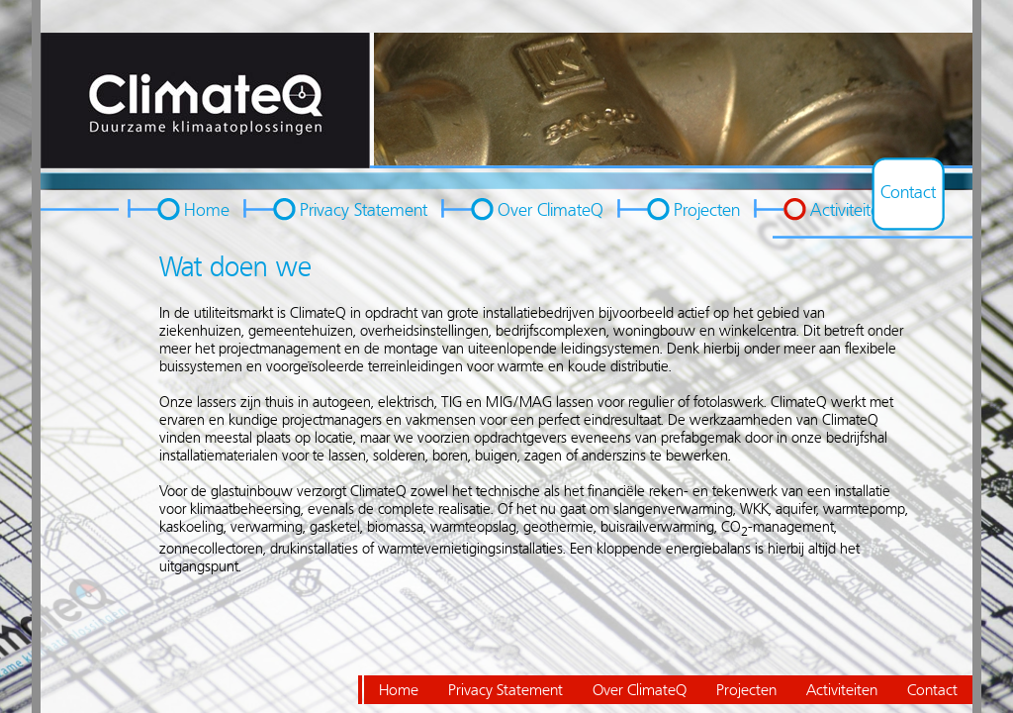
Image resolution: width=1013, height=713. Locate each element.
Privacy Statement (363, 210)
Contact (908, 192)
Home (207, 210)
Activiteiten (849, 210)
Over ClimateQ (550, 210)
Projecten (707, 210)
